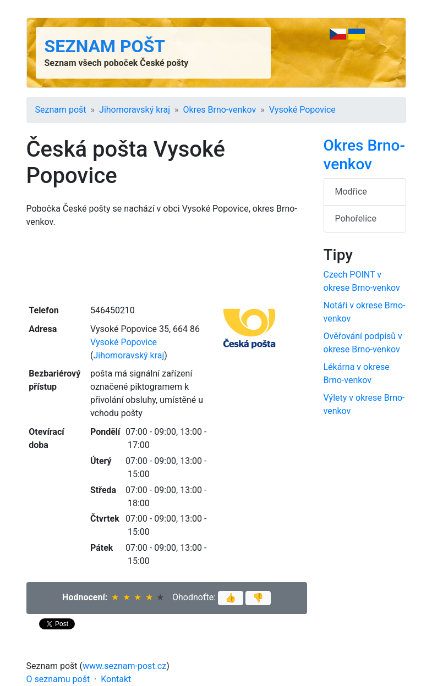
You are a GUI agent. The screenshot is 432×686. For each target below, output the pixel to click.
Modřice (351, 191)
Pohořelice (355, 218)
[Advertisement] (166, 264)
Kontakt (116, 679)
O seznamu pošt (58, 679)
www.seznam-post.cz (124, 666)
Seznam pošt (105, 46)
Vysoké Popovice (302, 109)
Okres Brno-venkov (219, 109)
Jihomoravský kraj (134, 109)
